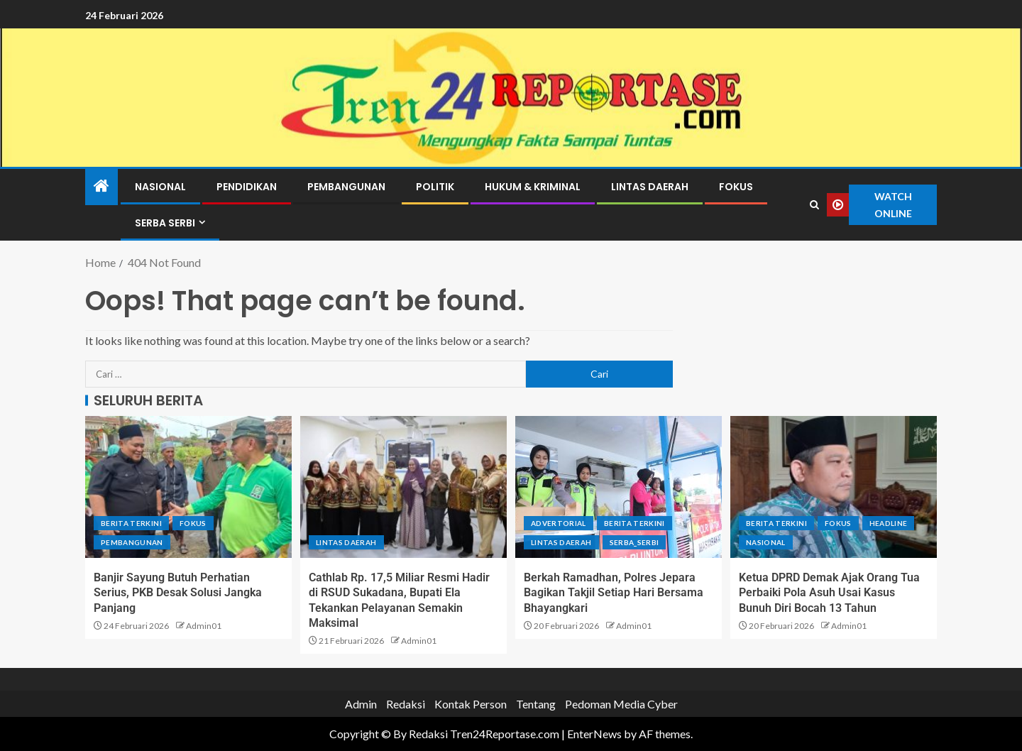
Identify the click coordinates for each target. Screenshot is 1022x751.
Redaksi (405, 704)
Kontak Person (470, 704)
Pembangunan (346, 187)
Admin (361, 704)
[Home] (101, 186)
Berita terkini (131, 523)
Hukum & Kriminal (533, 187)
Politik (435, 187)
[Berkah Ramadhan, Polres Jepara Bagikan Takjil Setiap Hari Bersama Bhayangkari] (618, 487)
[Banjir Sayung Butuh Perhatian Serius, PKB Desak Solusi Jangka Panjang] (188, 487)
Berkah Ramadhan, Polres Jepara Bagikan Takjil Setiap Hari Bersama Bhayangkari (613, 593)
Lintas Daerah (649, 187)
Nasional (160, 187)
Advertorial (558, 523)
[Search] (814, 205)
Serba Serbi (165, 223)
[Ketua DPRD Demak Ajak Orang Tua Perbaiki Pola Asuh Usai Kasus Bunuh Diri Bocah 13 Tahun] (833, 487)
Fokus (736, 187)
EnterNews (594, 733)
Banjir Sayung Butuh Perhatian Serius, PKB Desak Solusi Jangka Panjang (178, 593)
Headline (888, 523)
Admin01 (203, 625)
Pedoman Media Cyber (621, 704)
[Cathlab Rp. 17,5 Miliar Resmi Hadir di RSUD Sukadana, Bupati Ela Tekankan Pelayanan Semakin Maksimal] (403, 487)
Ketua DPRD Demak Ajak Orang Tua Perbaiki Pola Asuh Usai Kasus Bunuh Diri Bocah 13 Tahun (829, 593)
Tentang (536, 704)
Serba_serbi (634, 542)
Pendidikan (246, 187)
